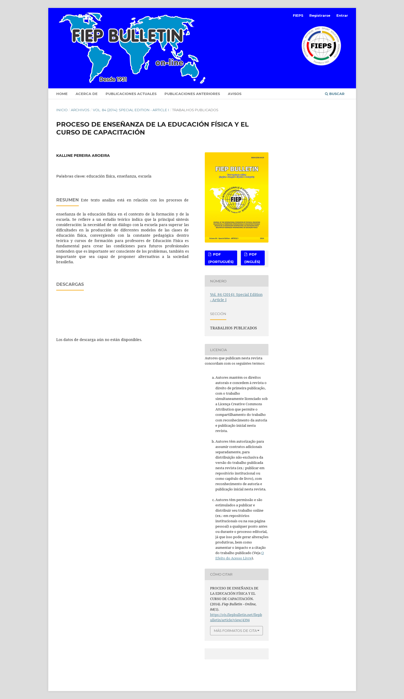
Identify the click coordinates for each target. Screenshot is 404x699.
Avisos (234, 94)
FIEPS (298, 15)
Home (62, 94)
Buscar (335, 94)
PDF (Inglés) (252, 258)
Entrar (342, 15)
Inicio (62, 110)
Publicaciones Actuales (131, 94)
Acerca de (87, 94)
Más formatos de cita (235, 630)
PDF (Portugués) (221, 258)
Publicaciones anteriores (192, 94)
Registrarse (319, 15)
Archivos (80, 110)
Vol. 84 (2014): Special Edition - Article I (131, 110)
